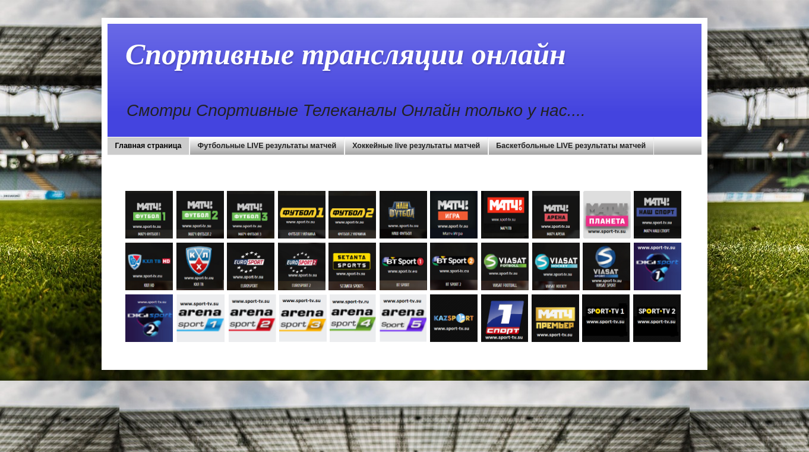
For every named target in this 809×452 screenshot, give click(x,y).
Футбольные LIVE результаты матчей (267, 146)
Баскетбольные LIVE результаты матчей (571, 146)
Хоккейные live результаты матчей (416, 146)
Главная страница (148, 146)
